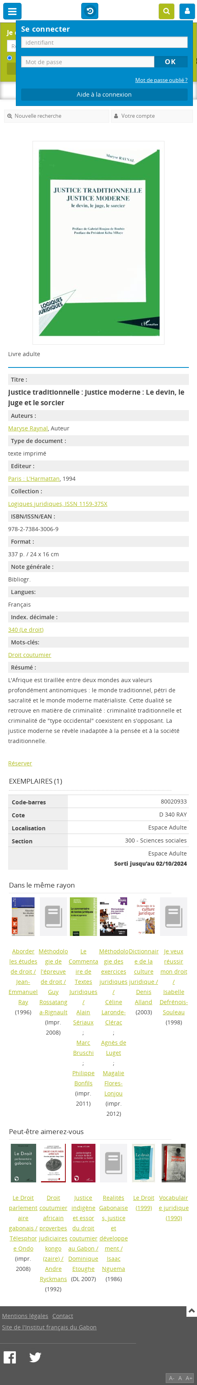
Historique (90, 11)
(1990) (174, 1208)
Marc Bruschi (83, 1048)
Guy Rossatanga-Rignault (53, 1002)
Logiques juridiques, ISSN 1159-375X (57, 504)
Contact (62, 1316)
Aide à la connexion (104, 94)
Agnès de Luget (113, 1048)
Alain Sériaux (83, 1017)
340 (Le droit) (25, 629)
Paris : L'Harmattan (34, 478)
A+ (189, 1378)
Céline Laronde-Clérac (114, 1012)
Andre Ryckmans (53, 1274)
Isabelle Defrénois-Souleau (174, 1002)
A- (172, 1378)
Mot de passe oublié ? (161, 80)
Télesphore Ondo (23, 1243)
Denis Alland (143, 997)
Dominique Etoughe (83, 1264)
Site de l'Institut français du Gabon (49, 1327)
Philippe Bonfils (83, 1078)
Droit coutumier (29, 655)
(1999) (143, 1203)
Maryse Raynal (28, 428)
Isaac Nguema (113, 1264)
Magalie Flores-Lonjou (113, 1083)
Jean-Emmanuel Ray (23, 992)
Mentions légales (25, 1316)
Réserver (20, 763)
